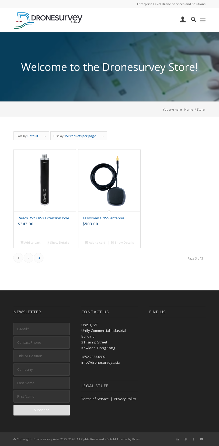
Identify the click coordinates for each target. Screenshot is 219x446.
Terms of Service (95, 398)
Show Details (58, 242)
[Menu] (203, 20)
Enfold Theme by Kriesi (123, 439)
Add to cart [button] (30, 242)
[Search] (191, 20)
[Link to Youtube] (201, 439)
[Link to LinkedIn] (177, 439)
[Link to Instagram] (185, 439)
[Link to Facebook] (193, 439)
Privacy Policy (125, 398)
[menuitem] (180, 20)
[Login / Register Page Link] (180, 20)
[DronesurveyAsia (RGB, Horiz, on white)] (48, 20)
